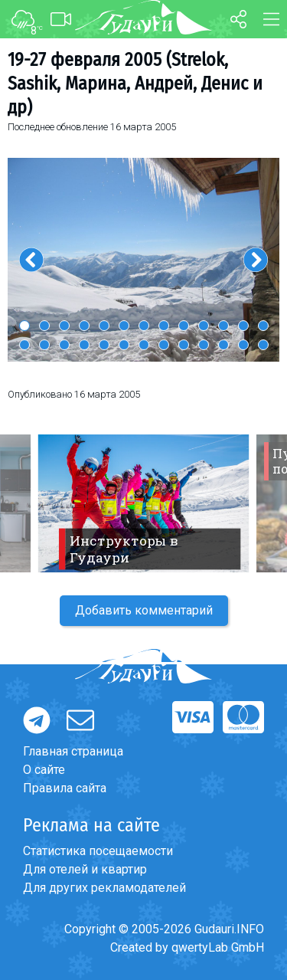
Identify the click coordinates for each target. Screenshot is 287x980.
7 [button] (144, 325)
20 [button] (144, 344)
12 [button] (243, 325)
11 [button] (223, 325)
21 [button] (163, 344)
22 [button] (183, 344)
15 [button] (44, 344)
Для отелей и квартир (85, 869)
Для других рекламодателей (104, 887)
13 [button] (263, 325)
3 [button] (64, 325)
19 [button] (124, 344)
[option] (143, 260)
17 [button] (84, 344)
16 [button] (64, 344)
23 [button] (203, 344)
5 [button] (104, 325)
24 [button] (223, 344)
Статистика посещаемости (98, 851)
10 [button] (203, 325)
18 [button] (104, 344)
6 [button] (124, 325)
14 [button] (24, 344)
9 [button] (183, 325)
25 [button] (243, 344)
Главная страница (73, 751)
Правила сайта (64, 788)
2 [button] (44, 325)
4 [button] (84, 325)
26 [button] (263, 344)
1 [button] (24, 325)
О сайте (44, 769)
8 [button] (163, 325)
